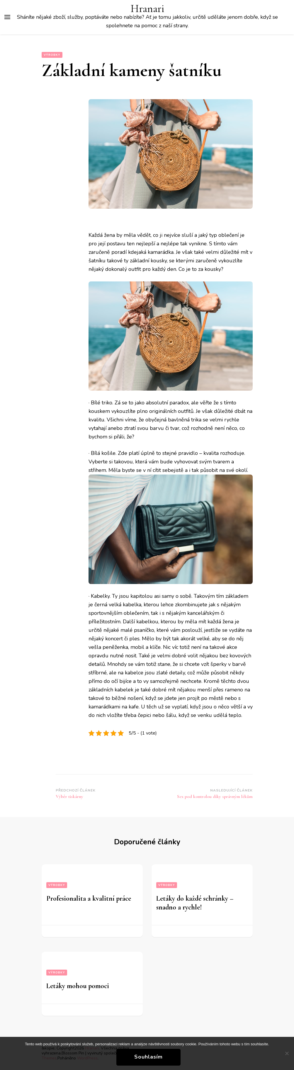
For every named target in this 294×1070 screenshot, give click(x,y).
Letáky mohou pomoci (77, 986)
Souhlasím (148, 1056)
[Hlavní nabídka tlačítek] (7, 17)
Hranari (147, 8)
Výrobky (52, 55)
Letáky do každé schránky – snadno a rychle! (194, 903)
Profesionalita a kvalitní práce (88, 898)
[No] (287, 1053)
